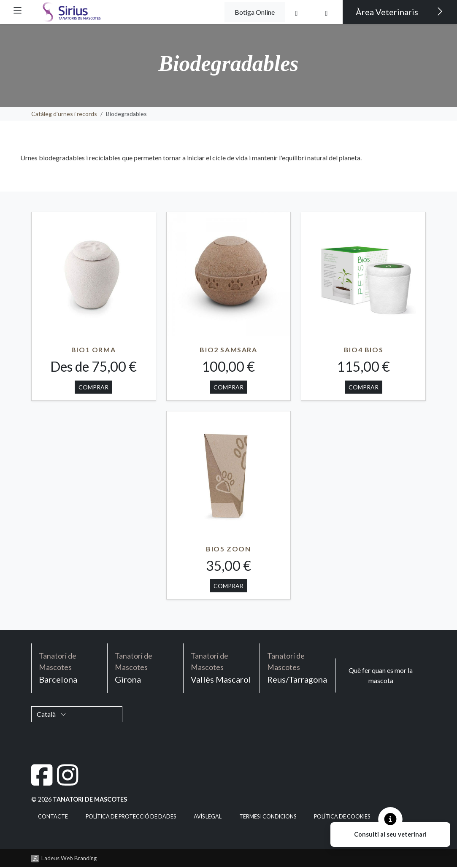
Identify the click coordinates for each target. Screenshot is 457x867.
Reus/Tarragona (297, 667)
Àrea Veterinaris (399, 11)
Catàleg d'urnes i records (64, 113)
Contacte (53, 816)
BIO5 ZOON (228, 549)
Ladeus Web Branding (69, 858)
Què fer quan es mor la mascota (381, 675)
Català (51, 714)
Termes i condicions (267, 816)
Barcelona (69, 667)
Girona (145, 667)
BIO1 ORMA (93, 350)
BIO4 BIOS (363, 350)
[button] (17, 10)
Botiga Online (255, 12)
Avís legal (208, 816)
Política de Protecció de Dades (131, 816)
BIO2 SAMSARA (228, 350)
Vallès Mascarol (221, 667)
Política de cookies (342, 816)
